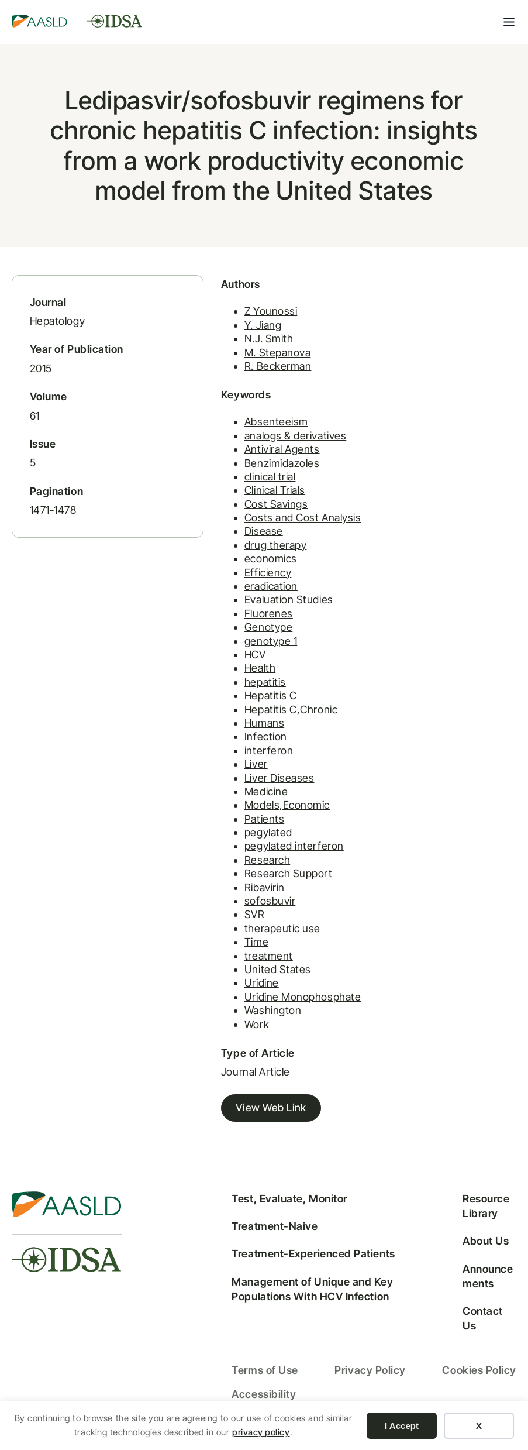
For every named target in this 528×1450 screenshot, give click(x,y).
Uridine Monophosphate (273, 1005)
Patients (235, 828)
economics (241, 568)
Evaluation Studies (259, 609)
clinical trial (241, 485)
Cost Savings (246, 513)
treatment (239, 964)
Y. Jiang (233, 334)
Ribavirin (235, 896)
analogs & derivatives (266, 444)
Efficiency (238, 581)
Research (238, 869)
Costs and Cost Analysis (273, 527)
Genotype (239, 636)
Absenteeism (247, 431)
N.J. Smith (239, 347)
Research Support (259, 883)
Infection (236, 746)
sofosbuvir (240, 909)
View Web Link (241, 1117)
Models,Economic (258, 814)
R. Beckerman (248, 375)
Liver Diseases (250, 787)
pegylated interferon (265, 855)
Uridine (232, 992)
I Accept (402, 1426)
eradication (241, 595)
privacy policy (261, 1432)
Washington (243, 1019)
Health (230, 677)
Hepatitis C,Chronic (261, 718)
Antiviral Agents (253, 458)
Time (227, 951)
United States (248, 978)
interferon (239, 759)
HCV (226, 663)
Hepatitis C (241, 705)
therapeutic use (253, 937)
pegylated (239, 841)
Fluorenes (239, 622)
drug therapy (246, 554)
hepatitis (236, 691)
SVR (225, 924)
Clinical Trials (245, 499)
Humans (235, 732)
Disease (234, 540)
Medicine (236, 800)
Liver (227, 773)
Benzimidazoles (253, 472)
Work (227, 1033)
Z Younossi (241, 320)
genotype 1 (241, 650)
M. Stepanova (248, 361)
